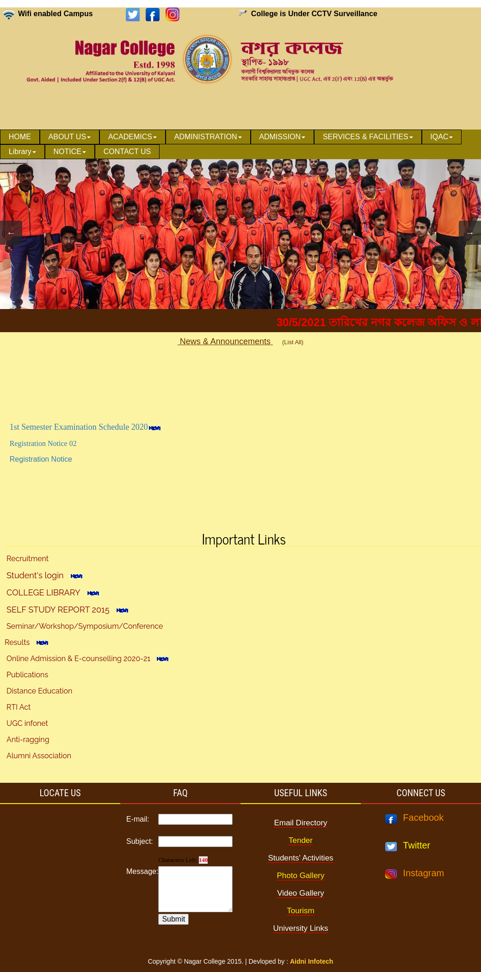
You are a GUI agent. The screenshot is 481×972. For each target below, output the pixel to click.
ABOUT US (70, 137)
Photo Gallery (301, 875)
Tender (301, 840)
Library (22, 151)
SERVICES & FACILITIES (368, 137)
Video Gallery (300, 893)
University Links (300, 928)
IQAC (441, 137)
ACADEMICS (132, 137)
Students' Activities (300, 858)
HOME (20, 137)
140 (203, 859)
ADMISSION (282, 137)
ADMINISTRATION (208, 137)
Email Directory (300, 822)
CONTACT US (127, 151)
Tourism (300, 910)
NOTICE (70, 151)
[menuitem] (20, 137)
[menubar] (240, 144)
